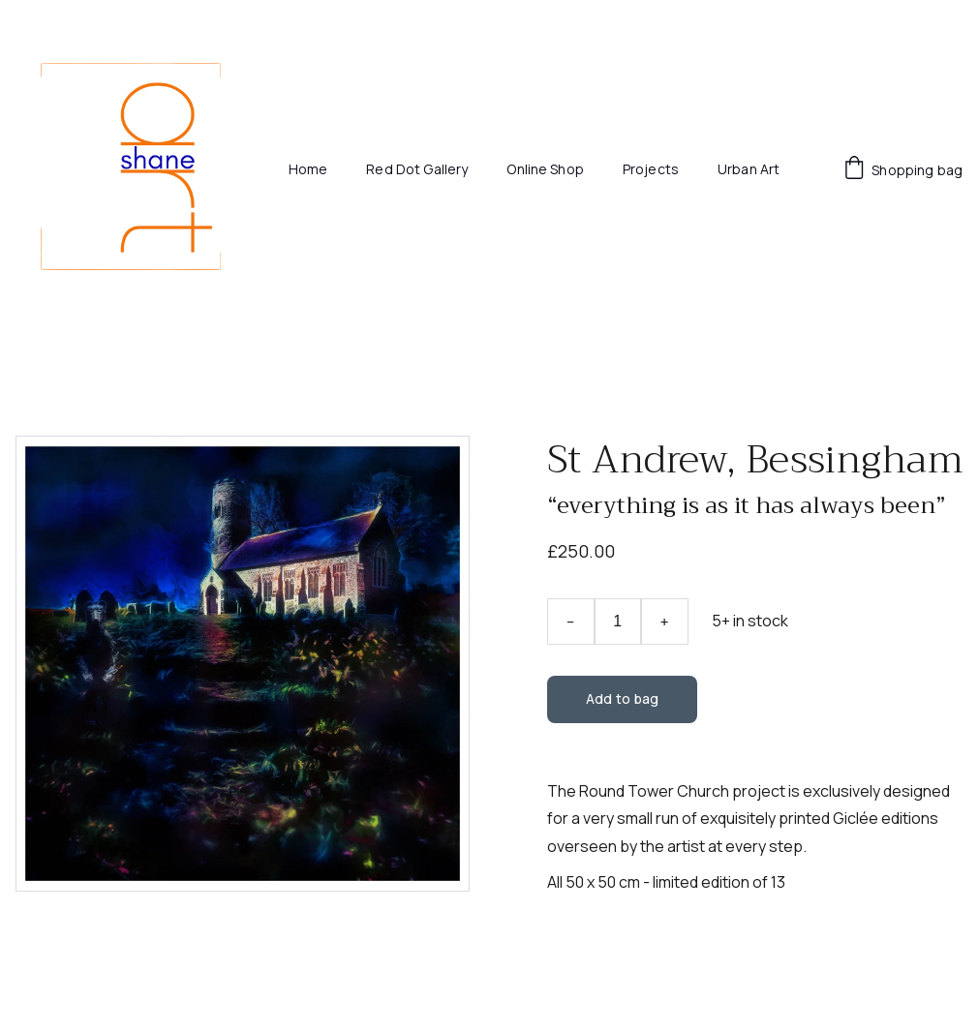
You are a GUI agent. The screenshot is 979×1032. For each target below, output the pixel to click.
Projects (651, 170)
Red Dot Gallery (417, 170)
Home (308, 170)
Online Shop (545, 170)
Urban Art (749, 170)
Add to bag (622, 698)
